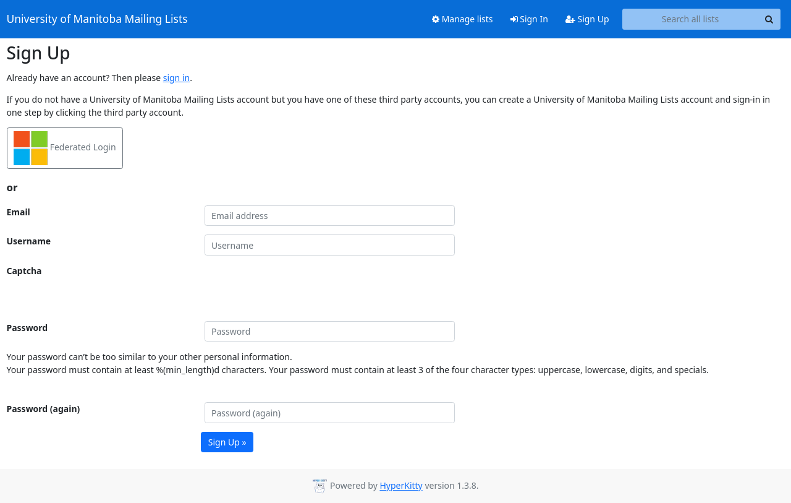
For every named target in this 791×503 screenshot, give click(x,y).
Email (18, 212)
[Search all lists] (690, 19)
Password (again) (43, 409)
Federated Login (65, 148)
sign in (176, 78)
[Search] (769, 19)
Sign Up (587, 19)
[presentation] (298, 288)
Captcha (24, 271)
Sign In (529, 19)
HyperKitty (400, 486)
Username (29, 241)
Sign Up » (227, 442)
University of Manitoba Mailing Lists (97, 19)
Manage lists (462, 19)
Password (27, 327)
